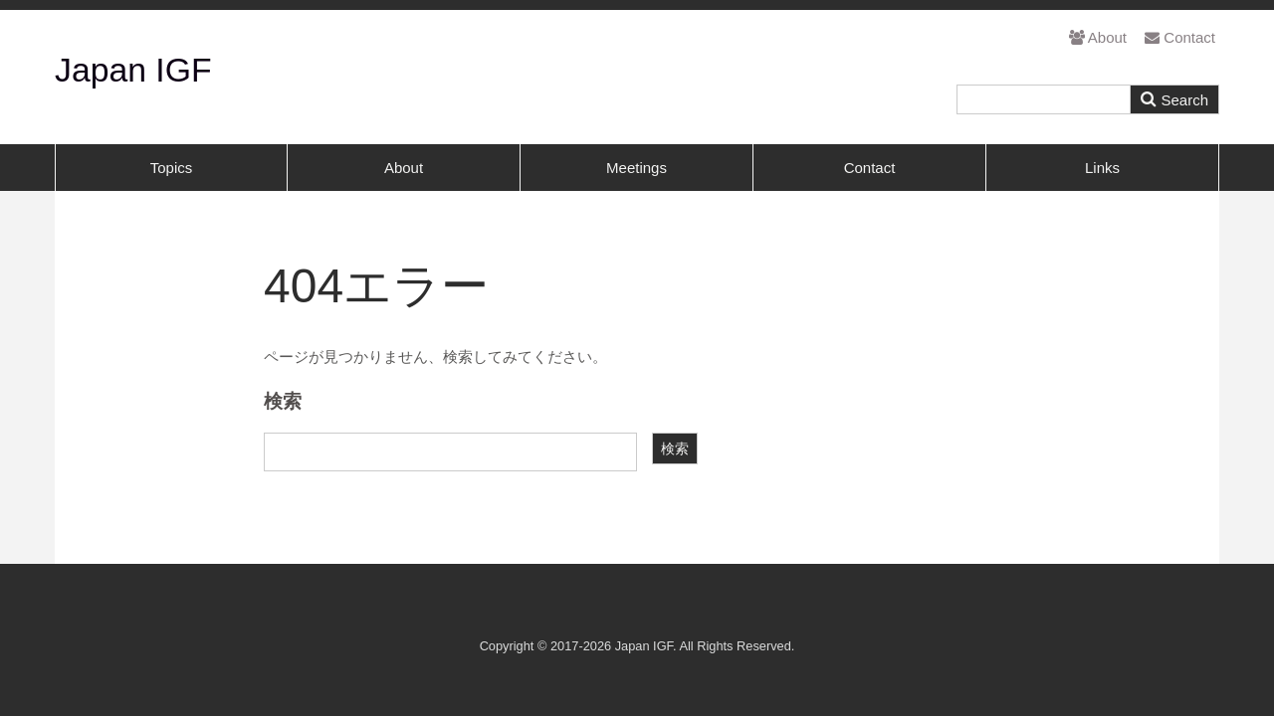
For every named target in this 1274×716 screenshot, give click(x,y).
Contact (1180, 37)
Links (1102, 167)
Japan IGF (133, 70)
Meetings (636, 167)
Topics (171, 167)
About (1098, 37)
